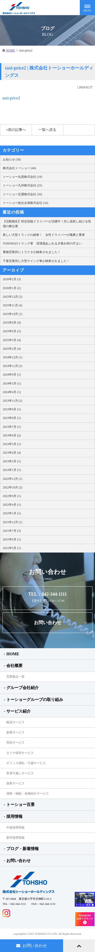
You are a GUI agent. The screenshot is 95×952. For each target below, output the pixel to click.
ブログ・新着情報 (22, 849)
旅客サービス (15, 783)
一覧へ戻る (47, 130)
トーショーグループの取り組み (34, 699)
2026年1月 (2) (12, 288)
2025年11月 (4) (12, 305)
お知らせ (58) (12, 159)
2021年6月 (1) (12, 539)
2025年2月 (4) (12, 348)
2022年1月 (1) (12, 513)
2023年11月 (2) (12, 400)
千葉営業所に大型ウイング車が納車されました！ (36, 261)
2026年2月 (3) (12, 279)
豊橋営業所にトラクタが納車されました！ (32, 252)
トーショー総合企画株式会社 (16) (25, 203)
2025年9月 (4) (12, 322)
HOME (10, 50)
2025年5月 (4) (12, 340)
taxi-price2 (11, 98)
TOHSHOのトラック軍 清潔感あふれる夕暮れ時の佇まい (42, 243)
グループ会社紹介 (22, 687)
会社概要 (14, 665)
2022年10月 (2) (12, 487)
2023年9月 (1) (12, 409)
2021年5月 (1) (12, 548)
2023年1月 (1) (12, 470)
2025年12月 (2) (12, 296)
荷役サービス (15, 742)
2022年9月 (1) (12, 496)
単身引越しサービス (20, 773)
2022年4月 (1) (12, 504)
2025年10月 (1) (12, 314)
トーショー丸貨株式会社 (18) (22, 177)
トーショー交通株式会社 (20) (22, 194)
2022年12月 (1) (12, 479)
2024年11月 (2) (12, 366)
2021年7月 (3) (12, 531)
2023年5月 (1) (12, 444)
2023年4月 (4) (12, 452)
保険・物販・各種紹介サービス (27, 793)
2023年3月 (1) (12, 461)
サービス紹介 (18, 711)
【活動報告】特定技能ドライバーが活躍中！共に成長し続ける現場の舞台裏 (47, 224)
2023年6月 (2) (12, 435)
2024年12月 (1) (12, 357)
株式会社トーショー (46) (19, 168)
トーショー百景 (20, 804)
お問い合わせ (47, 622)
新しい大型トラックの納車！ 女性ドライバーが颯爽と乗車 (44, 235)
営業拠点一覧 (15, 676)
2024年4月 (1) (12, 392)
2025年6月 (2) (12, 331)
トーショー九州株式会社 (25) (22, 185)
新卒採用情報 (15, 837)
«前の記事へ (16, 130)
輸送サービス (15, 722)
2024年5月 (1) (12, 383)
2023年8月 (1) (12, 418)
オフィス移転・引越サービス (26, 763)
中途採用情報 (15, 827)
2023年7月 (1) (12, 427)
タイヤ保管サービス (20, 753)
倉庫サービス (15, 732)
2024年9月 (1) (12, 374)
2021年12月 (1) (12, 522)
